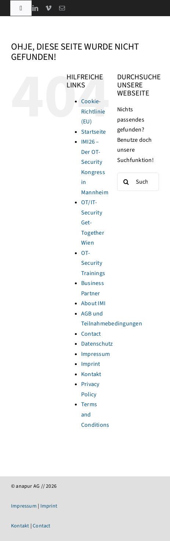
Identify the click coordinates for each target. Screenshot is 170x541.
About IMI (93, 303)
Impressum (95, 354)
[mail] (62, 8)
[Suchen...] (138, 182)
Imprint (90, 364)
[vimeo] (48, 8)
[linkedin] (35, 8)
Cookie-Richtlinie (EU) (93, 111)
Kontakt (91, 374)
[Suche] (126, 182)
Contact (91, 334)
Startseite (93, 132)
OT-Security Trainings (93, 263)
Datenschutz (97, 344)
